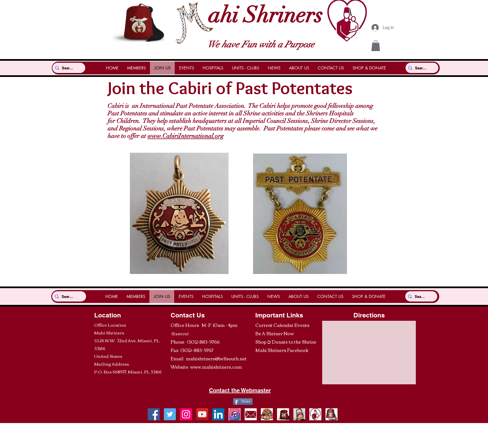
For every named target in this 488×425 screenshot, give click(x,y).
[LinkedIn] (218, 414)
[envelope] (251, 414)
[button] (375, 45)
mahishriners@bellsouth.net (216, 358)
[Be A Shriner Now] (299, 414)
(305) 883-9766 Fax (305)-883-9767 (195, 345)
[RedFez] (332, 414)
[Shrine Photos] (186, 414)
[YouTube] (202, 414)
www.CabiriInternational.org (185, 136)
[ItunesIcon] (235, 414)
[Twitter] (170, 414)
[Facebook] (154, 414)
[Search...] (68, 68)
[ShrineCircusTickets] (267, 414)
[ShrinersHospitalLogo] (315, 414)
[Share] (243, 401)
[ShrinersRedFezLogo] (283, 414)
